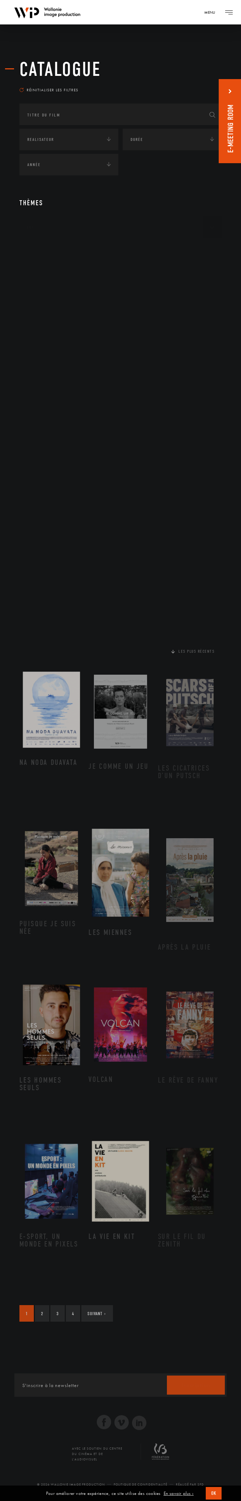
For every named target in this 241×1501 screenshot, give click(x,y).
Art (30, 227)
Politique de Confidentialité (140, 1484)
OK (213, 1493)
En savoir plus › (179, 1493)
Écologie (37, 271)
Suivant (96, 1313)
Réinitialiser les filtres (48, 89)
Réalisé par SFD (190, 1484)
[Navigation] (212, 12)
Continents (40, 249)
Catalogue (60, 69)
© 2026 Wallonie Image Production (71, 1484)
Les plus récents (196, 651)
